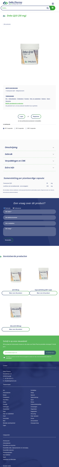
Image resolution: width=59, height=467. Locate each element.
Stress (32, 402)
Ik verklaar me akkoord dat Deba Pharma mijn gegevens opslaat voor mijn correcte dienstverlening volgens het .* (28, 357)
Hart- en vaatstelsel (8, 413)
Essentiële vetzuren (8, 450)
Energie (5, 404)
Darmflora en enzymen (9, 445)
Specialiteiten (6, 454)
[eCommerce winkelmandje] (52, 8)
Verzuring (33, 413)
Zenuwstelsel (34, 420)
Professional (17, 208)
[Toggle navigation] (53, 3)
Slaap (32, 392)
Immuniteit (6, 418)
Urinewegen (34, 406)
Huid (4, 416)
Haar (4, 411)
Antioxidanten (6, 392)
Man (4, 420)
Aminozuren (6, 440)
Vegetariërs (34, 411)
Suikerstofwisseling (36, 404)
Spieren (33, 395)
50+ (4, 390)
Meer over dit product (15, 293)
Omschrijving (11, 147)
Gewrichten (6, 409)
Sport (32, 399)
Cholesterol (6, 397)
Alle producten (7, 24)
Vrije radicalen (34, 416)
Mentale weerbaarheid (9, 423)
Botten (5, 395)
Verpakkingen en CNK (15, 161)
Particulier (7, 208)
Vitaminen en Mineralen (9, 459)
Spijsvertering (34, 397)
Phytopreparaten (7, 452)
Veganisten (34, 409)
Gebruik (8, 154)
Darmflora (5, 399)
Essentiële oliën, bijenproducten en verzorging (15, 447)
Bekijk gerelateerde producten (14, 103)
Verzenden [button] (8, 240)
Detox (4, 402)
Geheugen (6, 406)
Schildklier (33, 390)
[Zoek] (48, 8)
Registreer (36, 116)
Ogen (4, 425)
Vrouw (32, 418)
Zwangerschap (35, 423)
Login (21, 116)
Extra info (9, 167)
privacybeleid (8, 358)
